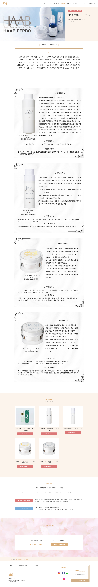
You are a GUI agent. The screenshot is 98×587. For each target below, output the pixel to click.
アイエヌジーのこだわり (54, 3)
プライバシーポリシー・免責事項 (41, 569)
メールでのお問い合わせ (59, 545)
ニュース (69, 3)
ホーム (45, 3)
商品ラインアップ (56, 45)
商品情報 (63, 3)
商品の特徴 (42, 45)
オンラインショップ (83, 3)
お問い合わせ (92, 3)
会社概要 (74, 3)
